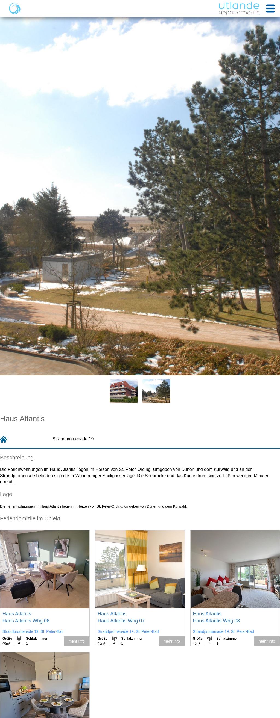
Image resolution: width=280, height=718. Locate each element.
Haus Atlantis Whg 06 (25, 621)
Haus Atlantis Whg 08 (216, 621)
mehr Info (77, 641)
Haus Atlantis (16, 613)
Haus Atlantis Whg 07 (121, 621)
